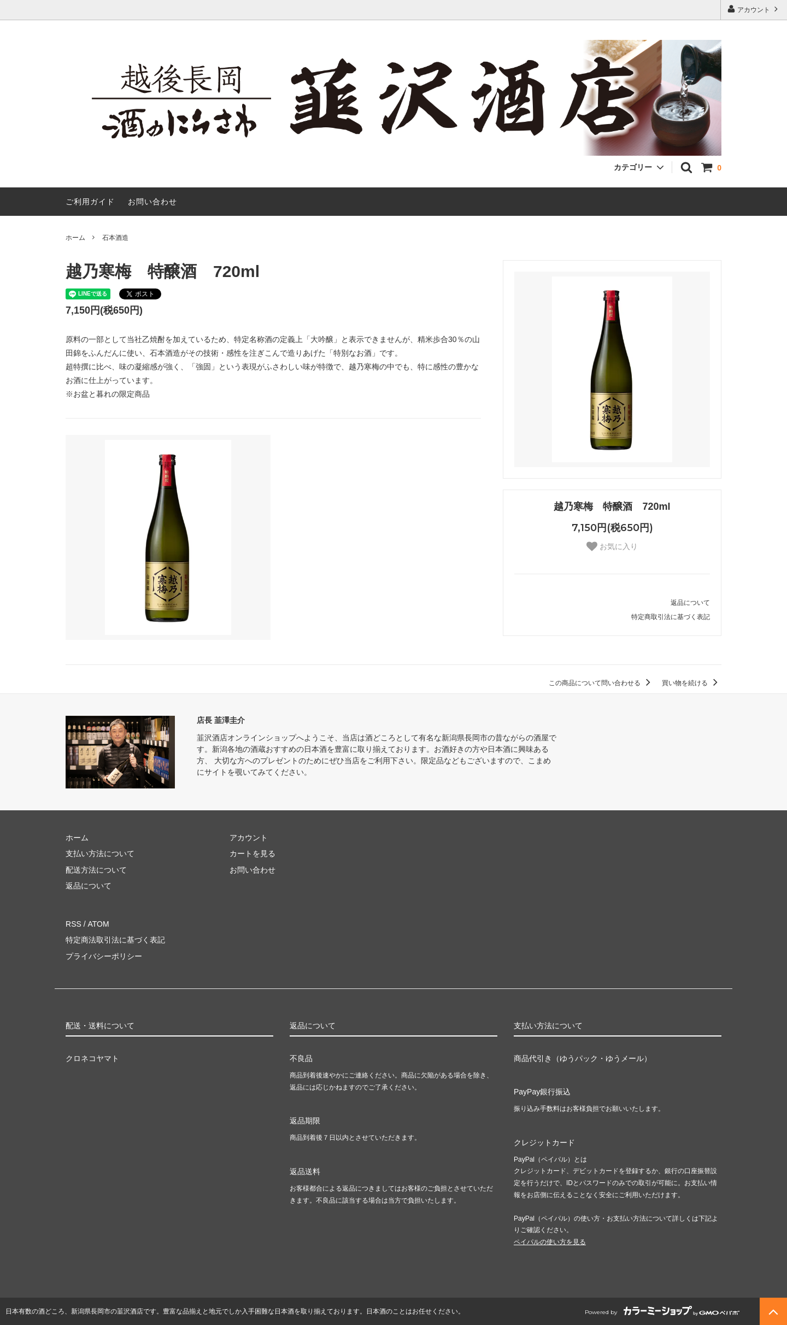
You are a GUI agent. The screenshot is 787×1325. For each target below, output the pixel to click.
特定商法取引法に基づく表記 (115, 939)
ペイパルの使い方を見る (550, 1242)
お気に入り (612, 546)
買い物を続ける (691, 683)
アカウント (754, 9)
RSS (73, 924)
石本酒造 (115, 238)
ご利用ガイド (90, 201)
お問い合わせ (152, 201)
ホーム (75, 238)
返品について (690, 602)
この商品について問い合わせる (601, 683)
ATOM (98, 924)
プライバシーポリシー (104, 955)
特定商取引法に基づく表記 (670, 617)
